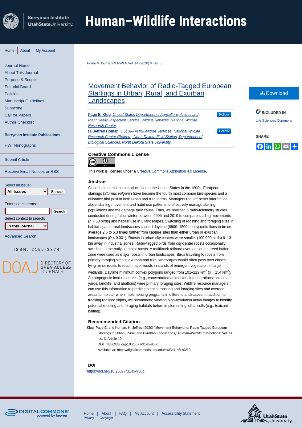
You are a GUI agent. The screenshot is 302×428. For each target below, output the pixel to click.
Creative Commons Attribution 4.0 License (171, 171)
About (107, 413)
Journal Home (17, 65)
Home (91, 63)
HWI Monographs (20, 145)
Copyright (106, 418)
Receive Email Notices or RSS (32, 171)
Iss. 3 (157, 63)
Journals (106, 63)
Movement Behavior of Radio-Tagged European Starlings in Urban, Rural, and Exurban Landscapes (159, 93)
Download (274, 93)
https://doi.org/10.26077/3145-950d (116, 371)
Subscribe (13, 108)
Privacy (89, 418)
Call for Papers (18, 115)
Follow (224, 114)
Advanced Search (20, 236)
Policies (11, 94)
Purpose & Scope (20, 79)
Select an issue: (18, 185)
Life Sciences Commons (274, 120)
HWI (120, 63)
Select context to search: (25, 218)
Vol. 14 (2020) (138, 63)
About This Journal (21, 72)
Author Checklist (19, 122)
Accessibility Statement (181, 413)
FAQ (123, 413)
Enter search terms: (21, 204)
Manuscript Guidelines (24, 101)
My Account (145, 413)
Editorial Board (18, 86)
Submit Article (17, 159)
